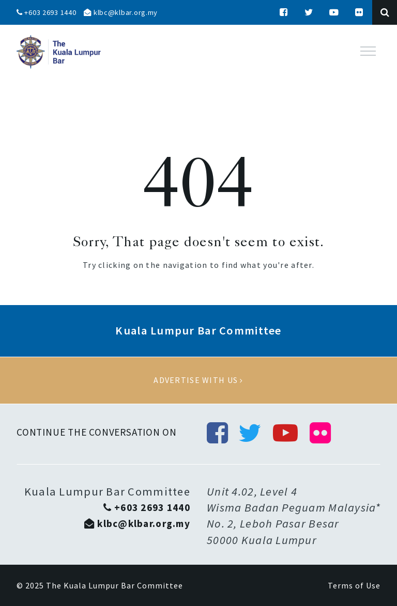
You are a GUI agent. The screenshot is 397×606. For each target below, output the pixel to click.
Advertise (198, 380)
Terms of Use (354, 585)
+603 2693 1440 (47, 12)
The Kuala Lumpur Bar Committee (114, 585)
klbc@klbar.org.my (121, 12)
